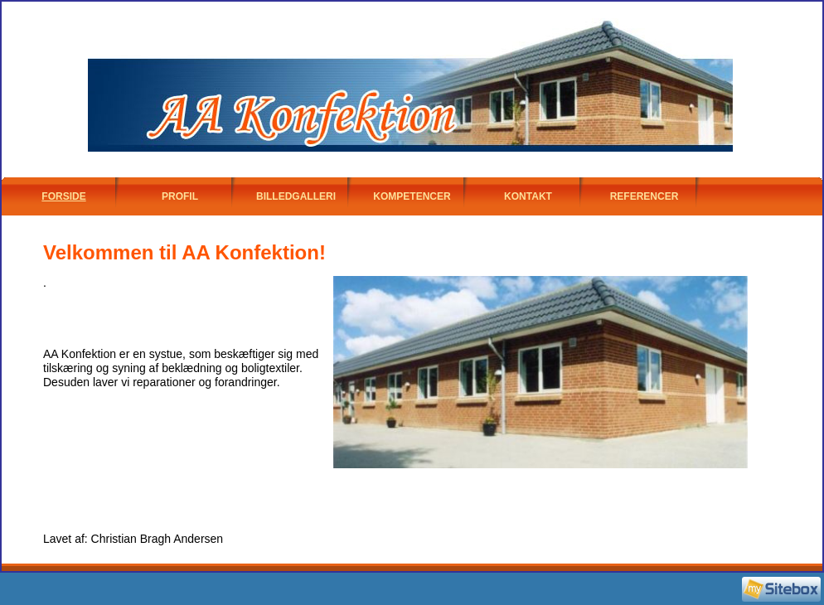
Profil (180, 196)
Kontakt (528, 196)
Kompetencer (411, 196)
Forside (63, 196)
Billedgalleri (296, 196)
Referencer (644, 196)
